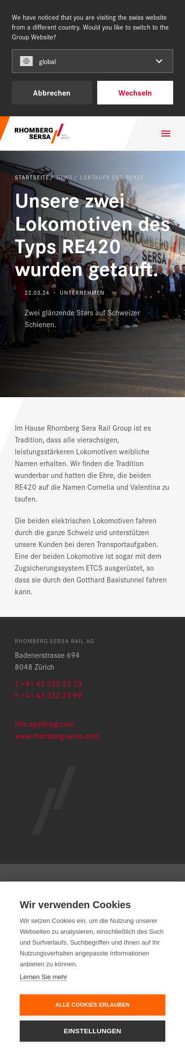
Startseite (32, 176)
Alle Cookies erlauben (92, 1005)
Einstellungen (92, 1031)
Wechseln (135, 92)
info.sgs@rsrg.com (44, 723)
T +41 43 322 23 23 (48, 683)
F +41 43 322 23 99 (48, 695)
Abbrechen (52, 92)
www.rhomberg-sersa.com (57, 735)
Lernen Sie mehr (43, 977)
